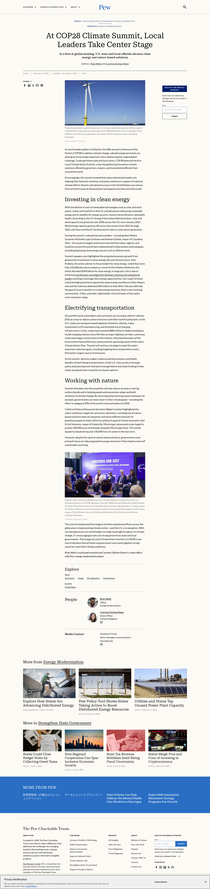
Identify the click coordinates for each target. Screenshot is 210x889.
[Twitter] (169, 867)
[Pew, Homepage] (105, 7)
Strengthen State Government (64, 723)
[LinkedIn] (164, 867)
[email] (101, 622)
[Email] (174, 109)
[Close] (206, 882)
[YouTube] (172, 867)
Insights (112, 835)
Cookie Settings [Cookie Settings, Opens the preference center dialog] (161, 882)
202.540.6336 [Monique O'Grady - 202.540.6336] (106, 640)
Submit (174, 116)
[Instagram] (160, 867)
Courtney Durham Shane (112, 612)
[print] (41, 85)
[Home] (46, 828)
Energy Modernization (63, 661)
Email (164, 105)
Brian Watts (105, 598)
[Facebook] (156, 867)
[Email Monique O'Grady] (101, 644)
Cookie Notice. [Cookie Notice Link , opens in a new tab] (31, 886)
